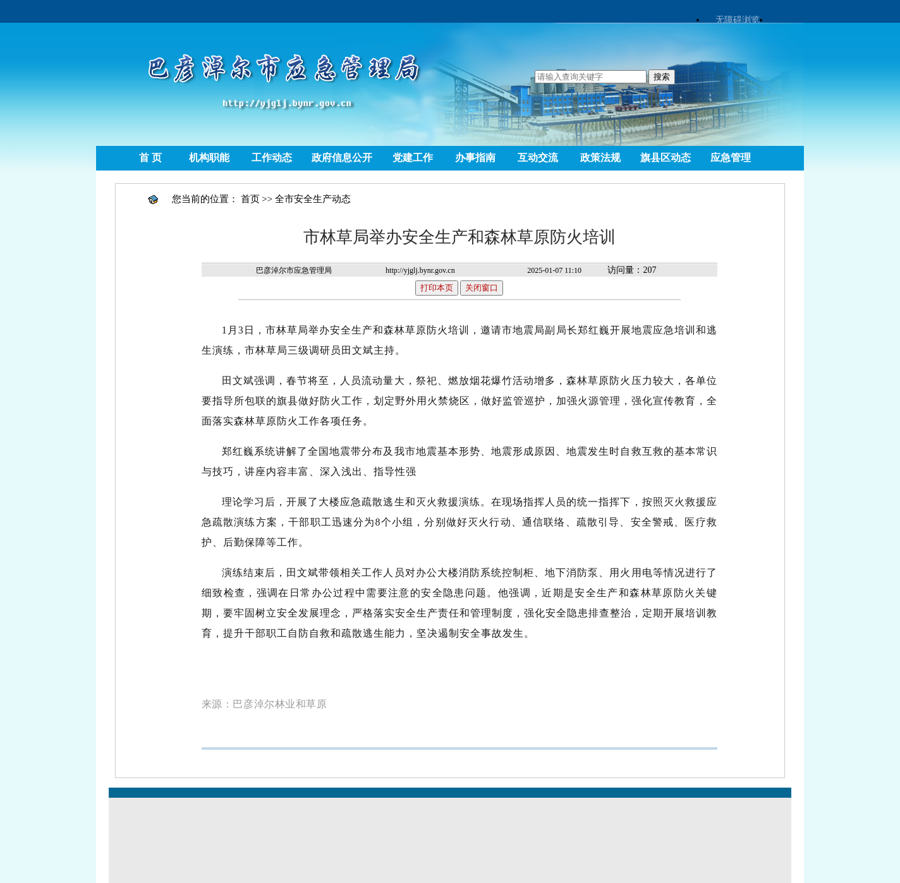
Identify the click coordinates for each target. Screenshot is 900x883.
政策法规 (600, 157)
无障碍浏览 (737, 20)
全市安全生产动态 (313, 199)
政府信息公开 (342, 157)
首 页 (150, 157)
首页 (250, 199)
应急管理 (730, 157)
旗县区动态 (665, 157)
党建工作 (412, 157)
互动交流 (538, 157)
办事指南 (475, 157)
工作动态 (272, 157)
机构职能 (209, 157)
